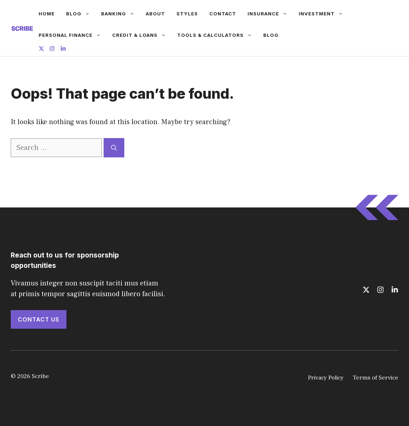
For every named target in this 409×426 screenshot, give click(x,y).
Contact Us (38, 319)
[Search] (114, 147)
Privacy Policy (326, 378)
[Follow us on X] (41, 49)
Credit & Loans (141, 35)
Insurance (270, 13)
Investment (324, 13)
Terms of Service (375, 378)
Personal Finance (72, 35)
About (155, 13)
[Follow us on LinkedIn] (63, 49)
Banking (120, 13)
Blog (80, 13)
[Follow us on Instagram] (52, 49)
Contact (222, 13)
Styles (187, 13)
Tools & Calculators (217, 35)
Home (47, 13)
